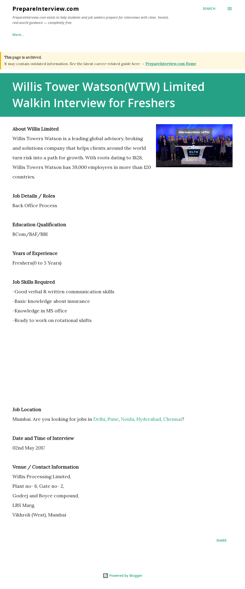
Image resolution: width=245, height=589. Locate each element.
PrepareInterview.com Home (170, 63)
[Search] (209, 8)
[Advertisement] (52, 368)
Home (17, 34)
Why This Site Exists (53, 34)
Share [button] (221, 540)
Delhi (99, 419)
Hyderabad (148, 419)
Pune (113, 419)
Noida (127, 419)
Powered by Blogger (122, 575)
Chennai (172, 419)
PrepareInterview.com (45, 8)
